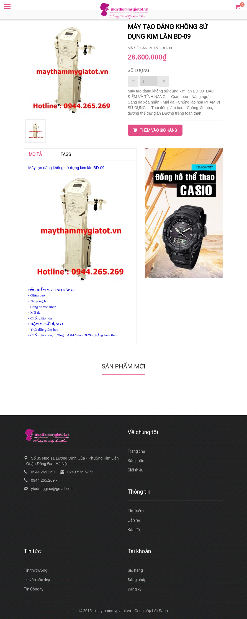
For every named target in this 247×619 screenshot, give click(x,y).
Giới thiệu (135, 470)
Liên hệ (134, 520)
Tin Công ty (33, 589)
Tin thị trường (35, 570)
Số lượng (138, 70)
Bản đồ (134, 529)
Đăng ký (134, 589)
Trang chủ (136, 451)
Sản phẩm (137, 460)
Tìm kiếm (136, 511)
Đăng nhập (137, 579)
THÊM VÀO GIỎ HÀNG (155, 130)
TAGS (66, 154)
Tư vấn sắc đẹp (37, 579)
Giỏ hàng (135, 570)
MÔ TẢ (35, 154)
